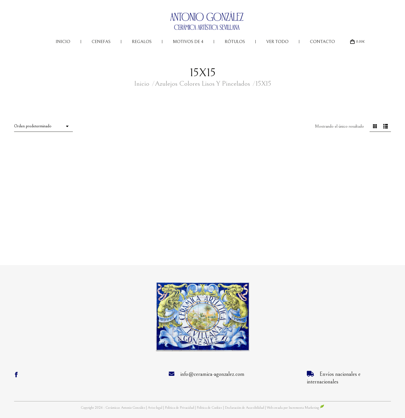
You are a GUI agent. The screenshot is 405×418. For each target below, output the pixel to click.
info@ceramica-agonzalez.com (212, 374)
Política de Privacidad (180, 408)
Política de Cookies (209, 408)
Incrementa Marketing (306, 408)
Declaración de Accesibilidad (244, 408)
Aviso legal (155, 408)
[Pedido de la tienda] (43, 126)
